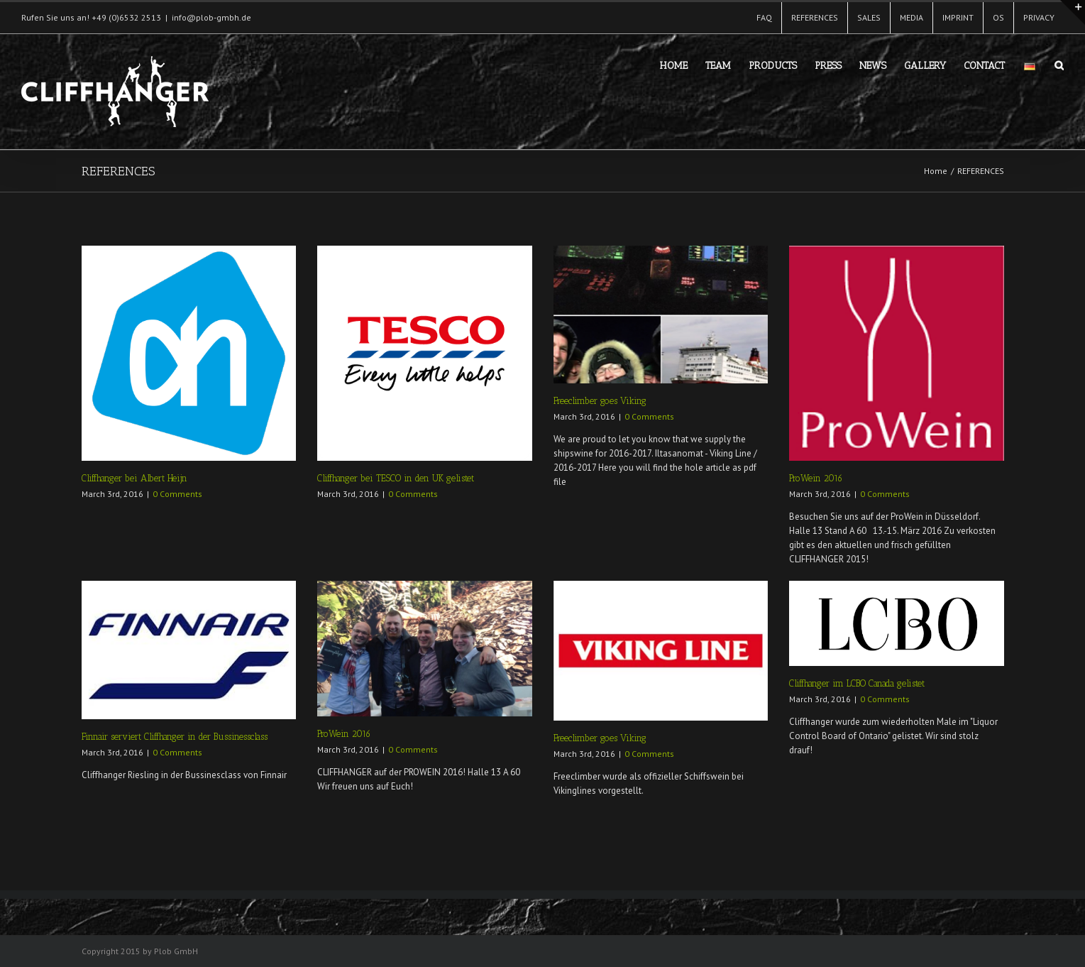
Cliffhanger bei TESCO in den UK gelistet (395, 478)
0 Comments (177, 493)
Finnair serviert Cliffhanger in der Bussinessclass (175, 736)
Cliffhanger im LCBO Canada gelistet (857, 683)
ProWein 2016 (815, 478)
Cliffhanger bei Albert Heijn (134, 478)
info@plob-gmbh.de (211, 17)
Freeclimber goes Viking (599, 400)
